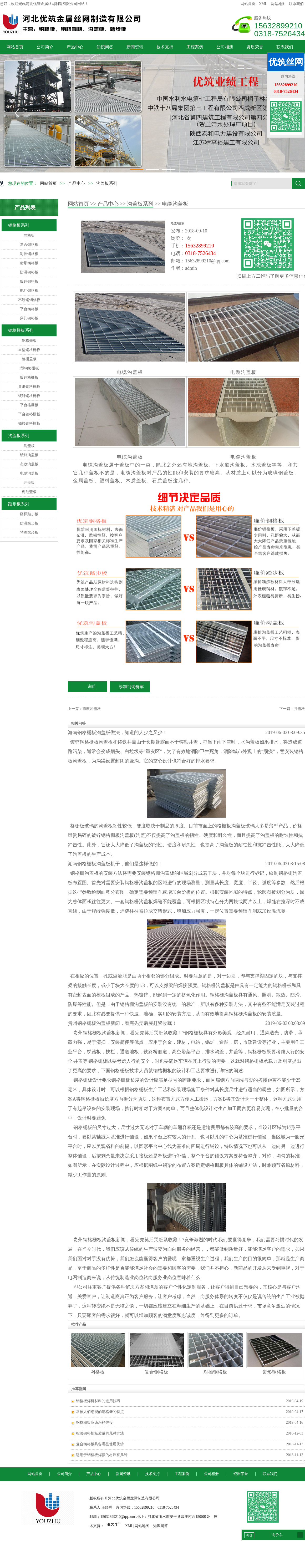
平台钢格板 (29, 309)
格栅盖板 (29, 359)
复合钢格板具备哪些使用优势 (100, 1444)
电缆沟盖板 (29, 473)
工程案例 (194, 47)
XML (263, 4)
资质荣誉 (254, 47)
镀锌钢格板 (29, 281)
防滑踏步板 (29, 523)
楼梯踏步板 (29, 514)
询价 (92, 686)
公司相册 (224, 47)
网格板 (29, 235)
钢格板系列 (18, 225)
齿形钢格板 (29, 263)
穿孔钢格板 (29, 318)
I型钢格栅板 (29, 368)
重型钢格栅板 (29, 350)
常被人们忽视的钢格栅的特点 (100, 1412)
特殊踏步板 (29, 533)
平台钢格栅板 (29, 414)
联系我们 (296, 4)
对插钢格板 (29, 254)
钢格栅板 (29, 341)
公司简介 (45, 47)
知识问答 (104, 47)
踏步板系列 (18, 504)
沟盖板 (29, 446)
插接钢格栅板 (29, 423)
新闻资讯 (134, 47)
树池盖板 (29, 492)
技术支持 (164, 47)
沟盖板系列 (106, 183)
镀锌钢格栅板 (29, 396)
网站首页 (248, 4)
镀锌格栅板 (29, 377)
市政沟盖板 (29, 464)
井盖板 (29, 483)
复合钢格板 (29, 245)
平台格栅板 (29, 405)
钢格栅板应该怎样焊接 (94, 1423)
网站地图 (278, 4)
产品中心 (75, 47)
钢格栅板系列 (20, 330)
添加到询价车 (131, 686)
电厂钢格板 (29, 291)
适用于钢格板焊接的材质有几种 (102, 1455)
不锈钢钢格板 (29, 300)
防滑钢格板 (29, 272)
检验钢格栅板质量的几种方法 (100, 1433)
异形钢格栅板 (29, 387)
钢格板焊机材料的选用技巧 (98, 1401)
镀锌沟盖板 (29, 455)
